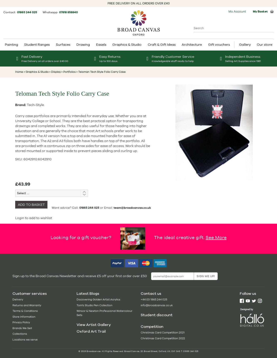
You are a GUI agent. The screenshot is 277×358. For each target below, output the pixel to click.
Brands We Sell (22, 328)
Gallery (245, 45)
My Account (237, 11)
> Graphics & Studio (36, 71)
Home (19, 71)
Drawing (83, 45)
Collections (19, 333)
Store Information (23, 316)
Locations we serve (25, 339)
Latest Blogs (88, 293)
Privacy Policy (21, 322)
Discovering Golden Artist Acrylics (98, 299)
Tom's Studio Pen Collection (94, 305)
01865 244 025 (27, 12)
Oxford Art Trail (91, 331)
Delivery (17, 299)
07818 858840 (68, 12)
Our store (264, 45)
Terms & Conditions (25, 310)
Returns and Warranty (26, 305)
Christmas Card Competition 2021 (163, 332)
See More (216, 237)
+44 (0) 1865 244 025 (154, 299)
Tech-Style (35, 105)
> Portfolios (68, 71)
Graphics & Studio (127, 45)
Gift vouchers (219, 45)
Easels (101, 45)
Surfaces (63, 45)
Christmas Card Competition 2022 (163, 338)
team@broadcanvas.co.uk (132, 207)
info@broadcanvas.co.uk (157, 305)
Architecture (192, 45)
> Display (55, 71)
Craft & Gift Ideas (162, 45)
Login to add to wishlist (33, 218)
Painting (11, 45)
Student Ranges (37, 45)
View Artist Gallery (94, 324)
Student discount (157, 314)
